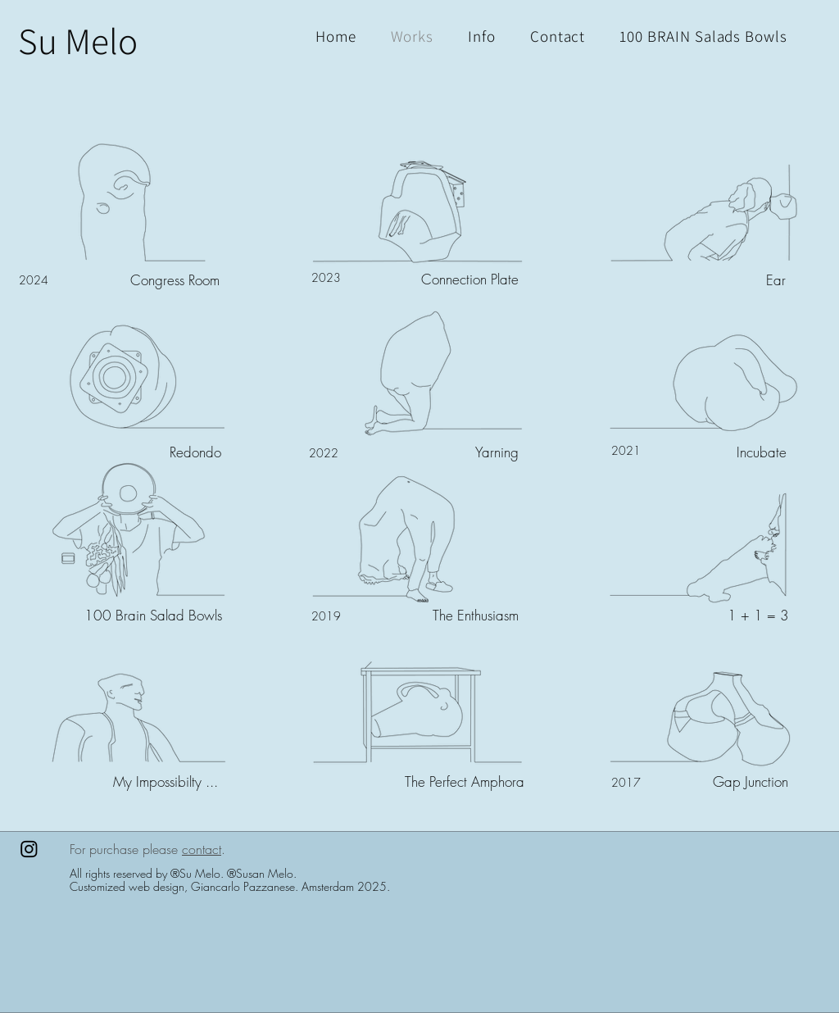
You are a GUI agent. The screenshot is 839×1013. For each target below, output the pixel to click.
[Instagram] (29, 849)
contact (201, 849)
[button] (703, 36)
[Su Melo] (78, 40)
